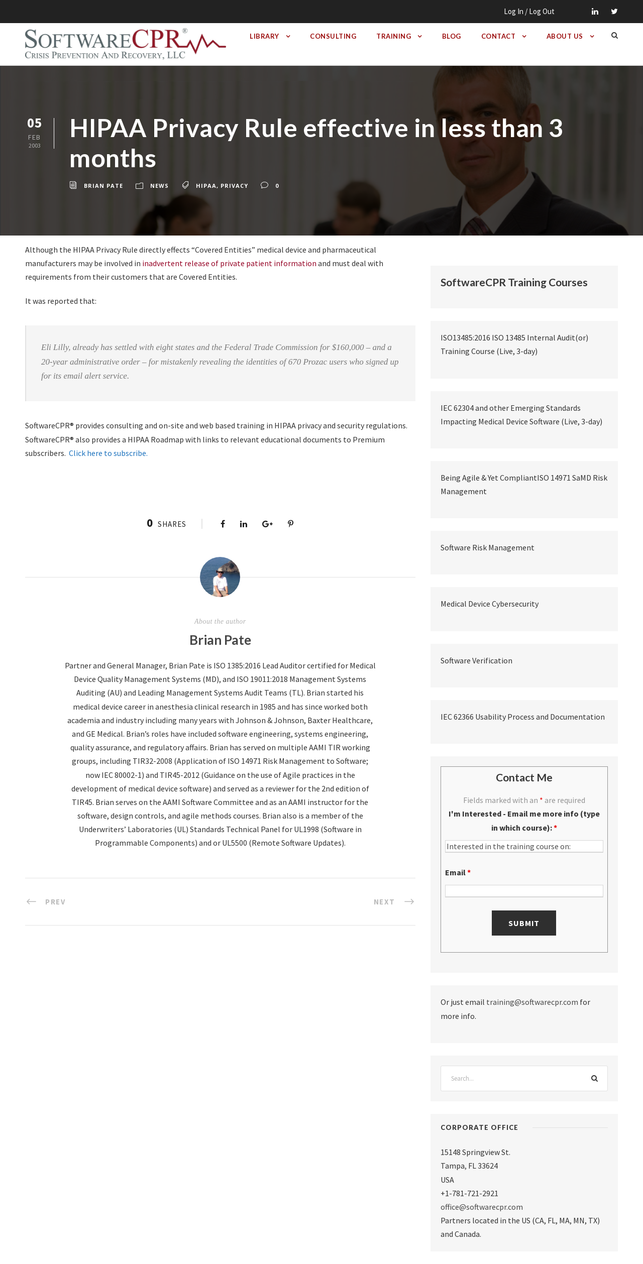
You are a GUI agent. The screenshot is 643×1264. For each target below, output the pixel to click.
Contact (498, 36)
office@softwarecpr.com (482, 1207)
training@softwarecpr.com (532, 1002)
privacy (234, 185)
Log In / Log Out (529, 11)
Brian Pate (103, 185)
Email (458, 872)
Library (264, 36)
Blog (451, 36)
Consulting (333, 36)
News (159, 185)
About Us (565, 36)
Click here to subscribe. (108, 453)
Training (393, 36)
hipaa (206, 185)
